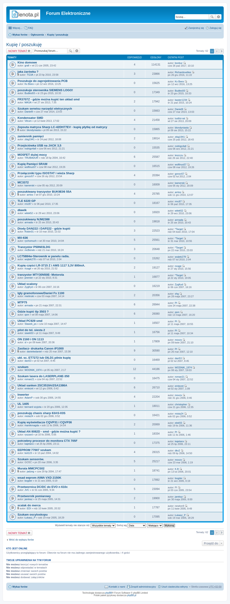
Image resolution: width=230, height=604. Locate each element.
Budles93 (29, 93)
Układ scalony (28, 284)
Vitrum (28, 120)
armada (28, 222)
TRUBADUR (31, 157)
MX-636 (23, 237)
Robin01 (29, 231)
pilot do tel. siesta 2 (31, 330)
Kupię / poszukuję (57, 34)
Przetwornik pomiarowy (34, 496)
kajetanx (29, 443)
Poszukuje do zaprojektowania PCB (43, 81)
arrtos (30, 194)
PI (176, 303)
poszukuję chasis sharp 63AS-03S (41, 413)
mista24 (28, 416)
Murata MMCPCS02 (31, 468)
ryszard (28, 434)
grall (26, 65)
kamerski (29, 185)
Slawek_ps (30, 323)
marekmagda (31, 425)
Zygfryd (28, 287)
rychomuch (30, 240)
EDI (29, 508)
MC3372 (23, 182)
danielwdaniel (34, 351)
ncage (27, 268)
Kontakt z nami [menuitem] (117, 586)
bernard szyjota (32, 407)
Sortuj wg (131, 525)
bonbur (178, 63)
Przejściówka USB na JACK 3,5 (39, 145)
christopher (181, 404)
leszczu (179, 155)
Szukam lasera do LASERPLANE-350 (43, 376)
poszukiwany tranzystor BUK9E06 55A (44, 191)
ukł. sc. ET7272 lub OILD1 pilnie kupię (44, 357)
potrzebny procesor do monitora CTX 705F (47, 440)
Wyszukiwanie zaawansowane (218, 17)
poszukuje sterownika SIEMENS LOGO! (45, 90)
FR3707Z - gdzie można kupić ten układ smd (49, 99)
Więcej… (17, 28)
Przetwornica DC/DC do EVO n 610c (43, 487)
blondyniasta (34, 130)
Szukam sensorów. (31, 459)
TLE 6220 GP (27, 201)
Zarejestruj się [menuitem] (196, 28)
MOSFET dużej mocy (32, 154)
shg (177, 293)
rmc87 (27, 204)
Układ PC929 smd (30, 320)
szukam (23, 367)
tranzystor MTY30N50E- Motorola (41, 274)
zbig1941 (29, 139)
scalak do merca (29, 505)
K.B (177, 469)
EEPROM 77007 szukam (34, 450)
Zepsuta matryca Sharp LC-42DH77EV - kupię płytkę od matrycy (62, 127)
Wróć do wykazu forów (21, 539)
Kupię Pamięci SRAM (32, 164)
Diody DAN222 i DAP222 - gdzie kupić (44, 228)
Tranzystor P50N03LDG (34, 247)
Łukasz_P (29, 517)
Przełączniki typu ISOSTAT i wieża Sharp (46, 173)
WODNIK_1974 (33, 370)
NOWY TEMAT (17, 51)
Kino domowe (27, 62)
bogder (28, 480)
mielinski (29, 296)
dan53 (27, 360)
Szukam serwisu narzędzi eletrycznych (45, 108)
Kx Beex (29, 84)
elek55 (178, 422)
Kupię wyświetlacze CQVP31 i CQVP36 (45, 422)
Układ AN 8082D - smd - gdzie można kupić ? (49, 431)
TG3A (30, 74)
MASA (27, 102)
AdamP (28, 397)
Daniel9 (28, 111)
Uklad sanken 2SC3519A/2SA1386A (42, 385)
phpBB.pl (131, 595)
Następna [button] (221, 51)
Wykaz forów (19, 34)
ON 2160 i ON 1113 (31, 339)
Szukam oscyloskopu (33, 514)
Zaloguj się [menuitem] (215, 28)
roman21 (29, 379)
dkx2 (177, 450)
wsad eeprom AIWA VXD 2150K (39, 477)
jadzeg (30, 471)
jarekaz (28, 499)
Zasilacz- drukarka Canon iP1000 (41, 348)
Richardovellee (183, 72)
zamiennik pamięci (31, 136)
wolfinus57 (30, 167)
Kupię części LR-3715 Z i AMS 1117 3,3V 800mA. (51, 265)
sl (25, 342)
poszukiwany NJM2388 (34, 219)
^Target (179, 229)
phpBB (108, 593)
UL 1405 (23, 404)
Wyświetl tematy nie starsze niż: (85, 525)
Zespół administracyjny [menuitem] (143, 586)
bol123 (28, 453)
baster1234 (181, 100)
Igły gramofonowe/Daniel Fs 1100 (41, 293)
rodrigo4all (30, 148)
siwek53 (28, 333)
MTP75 (22, 302)
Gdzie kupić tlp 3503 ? (33, 311)
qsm (26, 314)
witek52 (28, 213)
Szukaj (212, 17)
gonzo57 (29, 176)
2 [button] (216, 51)
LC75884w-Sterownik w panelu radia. (43, 256)
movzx (178, 339)
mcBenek (29, 250)
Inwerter (23, 394)
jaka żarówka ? (28, 71)
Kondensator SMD (30, 117)
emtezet (28, 388)
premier (28, 277)
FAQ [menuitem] (30, 28)
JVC (26, 490)
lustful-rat (180, 118)
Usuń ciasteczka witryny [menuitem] (174, 586)
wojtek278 (30, 259)
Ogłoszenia (37, 34)
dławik (22, 210)
